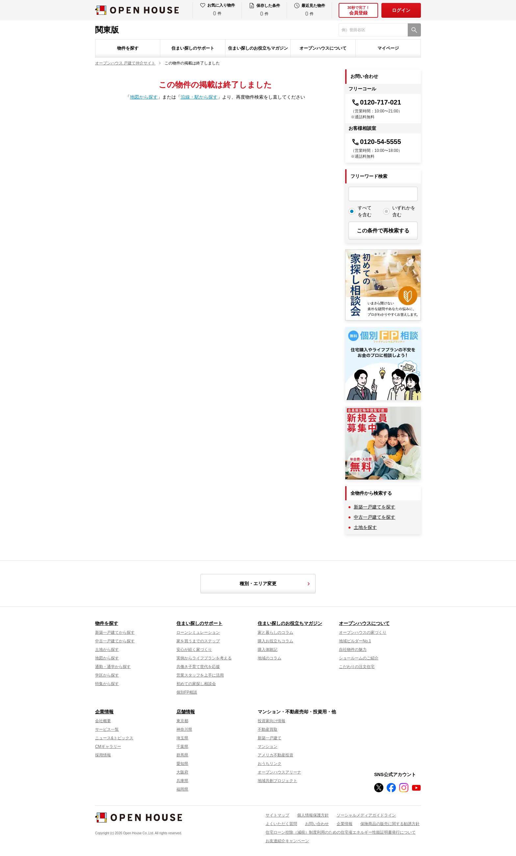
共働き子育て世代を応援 (198, 666)
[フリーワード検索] (383, 194)
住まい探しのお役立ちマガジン (258, 48)
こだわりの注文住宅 (356, 666)
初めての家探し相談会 (196, 683)
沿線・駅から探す (199, 97)
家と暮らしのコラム (275, 632)
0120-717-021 (376, 102)
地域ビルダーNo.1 (355, 641)
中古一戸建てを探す (374, 517)
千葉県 (182, 746)
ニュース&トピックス (114, 738)
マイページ (388, 48)
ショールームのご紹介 (358, 658)
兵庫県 (182, 780)
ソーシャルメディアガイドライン (366, 815)
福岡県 (182, 789)
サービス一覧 (107, 729)
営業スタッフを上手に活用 (200, 675)
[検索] (414, 29)
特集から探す (107, 683)
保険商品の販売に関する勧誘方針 (390, 823)
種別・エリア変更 (276, 584)
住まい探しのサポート (192, 48)
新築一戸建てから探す (115, 632)
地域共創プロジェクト (277, 780)
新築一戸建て (269, 738)
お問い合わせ (317, 823)
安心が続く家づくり (194, 649)
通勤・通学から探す (113, 666)
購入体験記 (267, 649)
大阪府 (182, 772)
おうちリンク (269, 763)
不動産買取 (267, 729)
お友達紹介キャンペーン (287, 841)
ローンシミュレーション (198, 632)
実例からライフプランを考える (204, 658)
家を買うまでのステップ (198, 641)
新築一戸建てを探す (374, 507)
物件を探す (128, 48)
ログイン (401, 10)
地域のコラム (269, 658)
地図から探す (144, 97)
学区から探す (107, 675)
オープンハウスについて (323, 48)
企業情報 (104, 711)
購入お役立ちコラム (275, 641)
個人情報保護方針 (313, 815)
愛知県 (182, 763)
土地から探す (107, 649)
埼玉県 (182, 738)
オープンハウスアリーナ (279, 772)
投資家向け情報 (271, 721)
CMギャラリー (108, 746)
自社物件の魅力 (353, 649)
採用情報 (103, 755)
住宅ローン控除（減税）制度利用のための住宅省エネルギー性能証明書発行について (341, 832)
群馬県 (182, 755)
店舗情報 (185, 711)
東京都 (182, 721)
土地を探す (365, 527)
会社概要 (103, 721)
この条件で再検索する (383, 230)
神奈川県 (184, 729)
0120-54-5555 (376, 142)
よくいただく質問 (281, 823)
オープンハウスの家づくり (362, 632)
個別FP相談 (186, 692)
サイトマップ (277, 815)
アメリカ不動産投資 (275, 755)
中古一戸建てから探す (115, 641)
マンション (267, 746)
